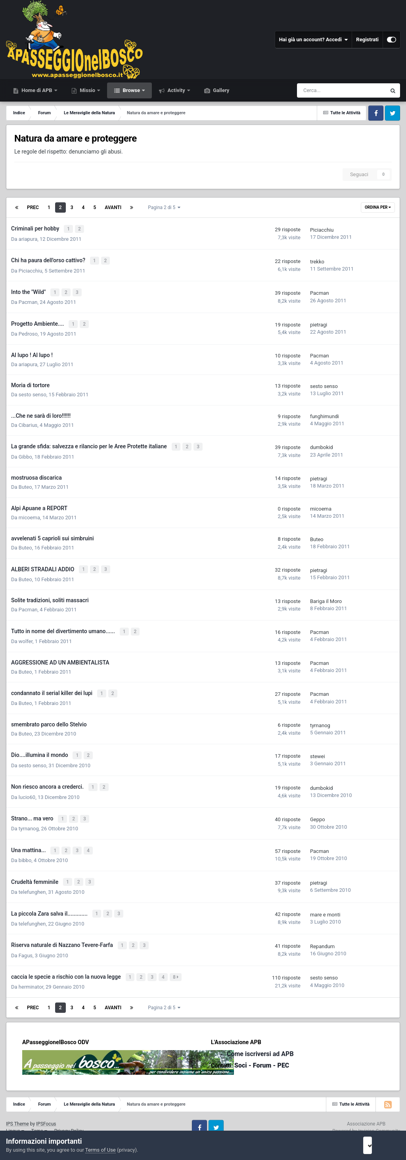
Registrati (367, 39)
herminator (31, 972)
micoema (29, 513)
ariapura (28, 238)
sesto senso (32, 391)
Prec (33, 207)
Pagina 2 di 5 (164, 207)
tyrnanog (320, 718)
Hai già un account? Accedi (313, 39)
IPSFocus (46, 1109)
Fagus (26, 942)
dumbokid (321, 443)
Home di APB (37, 90)
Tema (39, 1116)
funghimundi (324, 413)
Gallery (220, 90)
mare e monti (325, 902)
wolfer (26, 635)
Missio (87, 90)
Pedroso (28, 330)
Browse (131, 90)
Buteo (25, 482)
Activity (176, 90)
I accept (377, 1145)
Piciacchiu (322, 229)
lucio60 (27, 788)
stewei (317, 748)
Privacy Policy (69, 1116)
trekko (317, 260)
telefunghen (32, 880)
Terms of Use (100, 1150)
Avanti (113, 207)
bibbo (25, 849)
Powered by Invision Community (366, 1116)
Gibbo (25, 452)
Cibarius (28, 421)
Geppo (317, 810)
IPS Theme (17, 1109)
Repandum (322, 933)
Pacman (28, 299)
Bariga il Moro (326, 596)
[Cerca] (318, 90)
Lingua (15, 1116)
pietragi (318, 322)
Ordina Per (378, 207)
